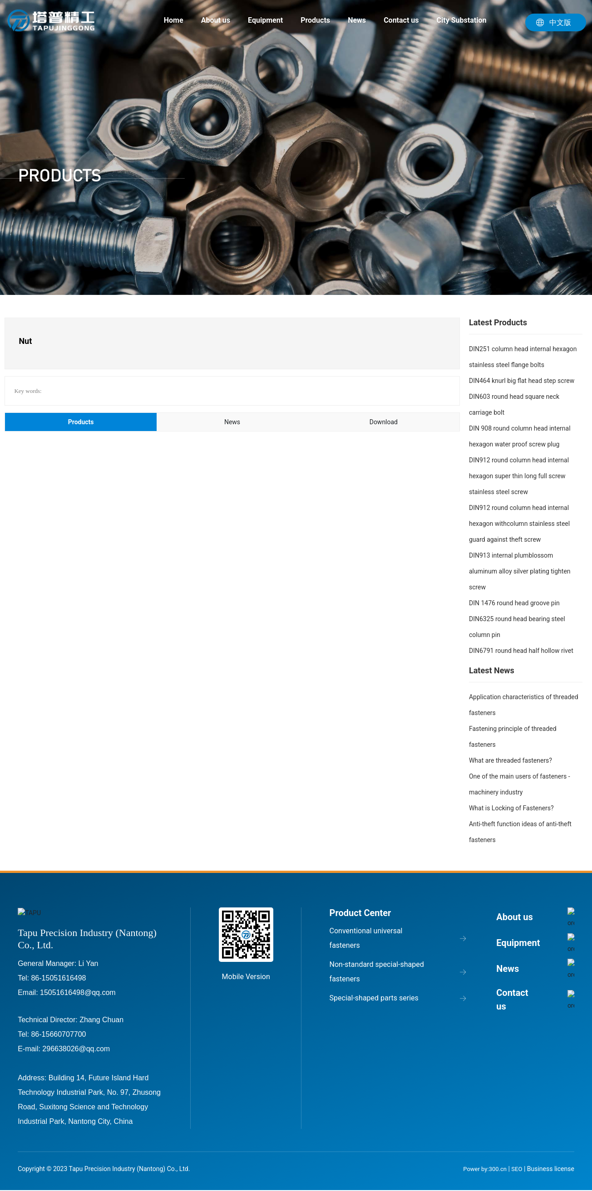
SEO (516, 1168)
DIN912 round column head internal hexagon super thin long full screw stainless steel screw (519, 475)
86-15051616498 (58, 977)
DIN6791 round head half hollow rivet (521, 650)
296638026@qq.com (76, 1048)
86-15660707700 (58, 1034)
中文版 (560, 22)
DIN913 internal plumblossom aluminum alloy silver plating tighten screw (520, 571)
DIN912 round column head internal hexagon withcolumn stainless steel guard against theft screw (519, 523)
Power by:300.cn (484, 1168)
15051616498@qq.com (78, 992)
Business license (550, 1168)
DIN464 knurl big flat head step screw (521, 380)
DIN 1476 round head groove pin (514, 603)
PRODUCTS (59, 175)
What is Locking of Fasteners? (511, 808)
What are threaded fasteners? (510, 760)
